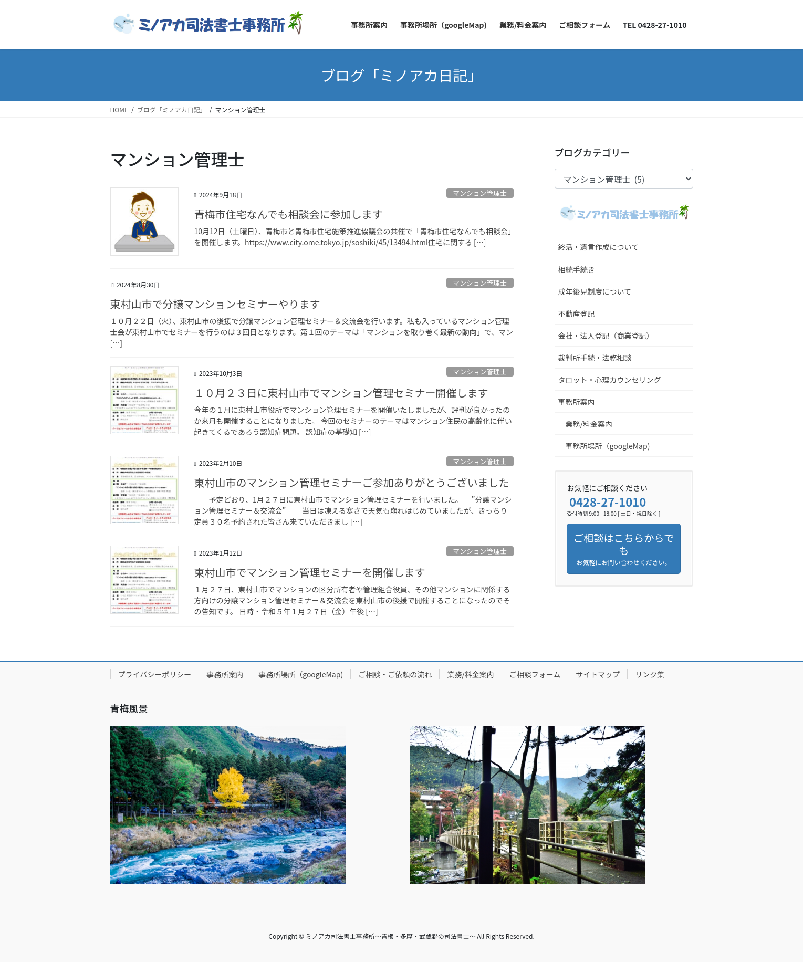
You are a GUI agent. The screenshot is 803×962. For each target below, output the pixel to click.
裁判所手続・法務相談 (595, 357)
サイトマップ (598, 674)
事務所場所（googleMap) (608, 446)
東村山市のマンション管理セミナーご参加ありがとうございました (351, 482)
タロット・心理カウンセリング (609, 379)
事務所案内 (576, 401)
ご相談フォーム (535, 674)
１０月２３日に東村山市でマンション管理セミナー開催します (341, 392)
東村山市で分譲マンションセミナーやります (215, 303)
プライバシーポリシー (155, 674)
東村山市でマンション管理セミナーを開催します (309, 572)
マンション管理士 (479, 193)
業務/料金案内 (589, 424)
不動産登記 (576, 313)
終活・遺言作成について (598, 247)
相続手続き (576, 269)
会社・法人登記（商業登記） (606, 335)
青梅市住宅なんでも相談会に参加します (288, 214)
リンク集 (649, 674)
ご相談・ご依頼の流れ (395, 674)
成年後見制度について (595, 291)
